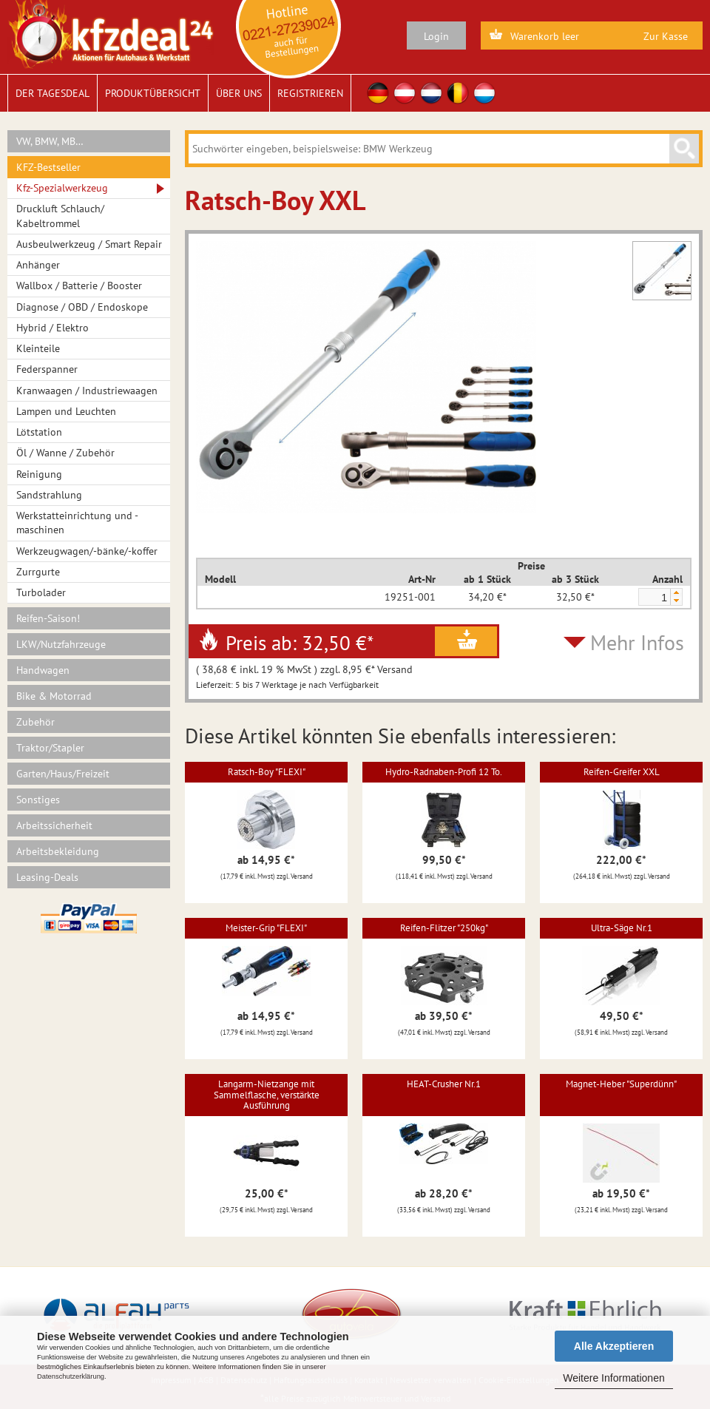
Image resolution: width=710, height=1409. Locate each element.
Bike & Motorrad (54, 696)
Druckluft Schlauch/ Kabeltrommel (60, 215)
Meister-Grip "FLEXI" (266, 928)
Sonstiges (38, 799)
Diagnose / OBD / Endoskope (82, 307)
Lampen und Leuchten (66, 411)
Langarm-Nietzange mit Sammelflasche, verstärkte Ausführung (267, 1095)
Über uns (239, 93)
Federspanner (47, 369)
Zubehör (35, 722)
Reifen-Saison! (48, 618)
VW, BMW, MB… (50, 141)
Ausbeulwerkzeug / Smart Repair (89, 244)
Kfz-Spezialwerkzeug (62, 188)
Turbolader (41, 592)
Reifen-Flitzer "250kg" (444, 928)
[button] (676, 593)
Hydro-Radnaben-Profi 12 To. (443, 772)
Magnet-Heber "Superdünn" (621, 1084)
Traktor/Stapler (50, 747)
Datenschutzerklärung (70, 1376)
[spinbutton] (654, 597)
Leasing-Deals (47, 877)
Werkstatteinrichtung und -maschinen (77, 522)
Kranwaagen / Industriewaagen (87, 390)
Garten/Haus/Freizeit (62, 773)
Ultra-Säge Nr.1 (621, 928)
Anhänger (38, 264)
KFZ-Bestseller (48, 167)
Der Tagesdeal (52, 93)
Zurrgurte (38, 571)
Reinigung (39, 474)
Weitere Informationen (613, 1378)
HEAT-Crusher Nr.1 (444, 1084)
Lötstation (39, 432)
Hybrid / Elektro (52, 327)
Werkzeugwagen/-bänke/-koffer (87, 551)
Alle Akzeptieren (614, 1346)
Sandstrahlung (49, 494)
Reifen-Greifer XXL (622, 772)
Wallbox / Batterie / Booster (79, 285)
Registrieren (310, 93)
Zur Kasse (665, 36)
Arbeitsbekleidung (57, 851)
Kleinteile (38, 348)
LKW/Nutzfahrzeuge (61, 644)
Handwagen (43, 670)
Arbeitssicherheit (54, 825)
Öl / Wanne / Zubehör (65, 452)
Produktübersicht (152, 93)
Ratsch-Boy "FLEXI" (266, 772)
